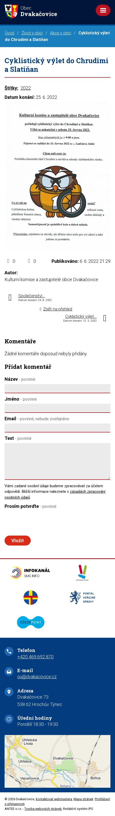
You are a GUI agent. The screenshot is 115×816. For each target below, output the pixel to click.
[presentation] (42, 522)
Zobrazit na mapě (57, 761)
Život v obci (32, 33)
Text (18, 438)
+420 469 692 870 (35, 656)
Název (20, 379)
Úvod (9, 33)
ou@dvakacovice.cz (37, 676)
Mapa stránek (83, 799)
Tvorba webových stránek (42, 809)
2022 (26, 88)
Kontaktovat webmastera (54, 799)
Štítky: (11, 88)
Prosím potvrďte (30, 506)
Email (37, 418)
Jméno (21, 399)
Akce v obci (60, 33)
